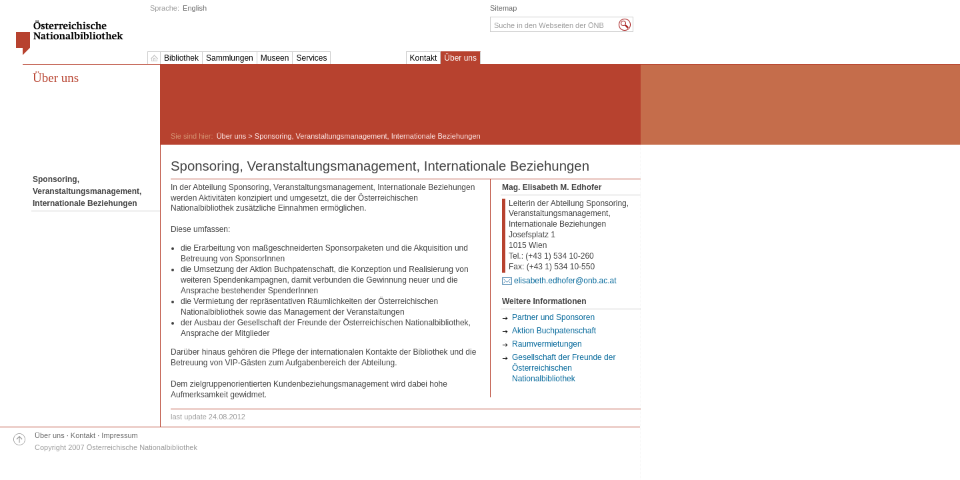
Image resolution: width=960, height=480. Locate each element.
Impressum (119, 435)
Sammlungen (229, 58)
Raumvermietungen (547, 344)
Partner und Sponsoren (553, 317)
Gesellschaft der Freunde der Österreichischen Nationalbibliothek (563, 368)
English (195, 8)
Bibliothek (181, 58)
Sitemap (503, 8)
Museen (275, 58)
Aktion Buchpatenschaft (554, 330)
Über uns (460, 58)
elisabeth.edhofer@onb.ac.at (565, 280)
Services (311, 58)
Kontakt (423, 58)
